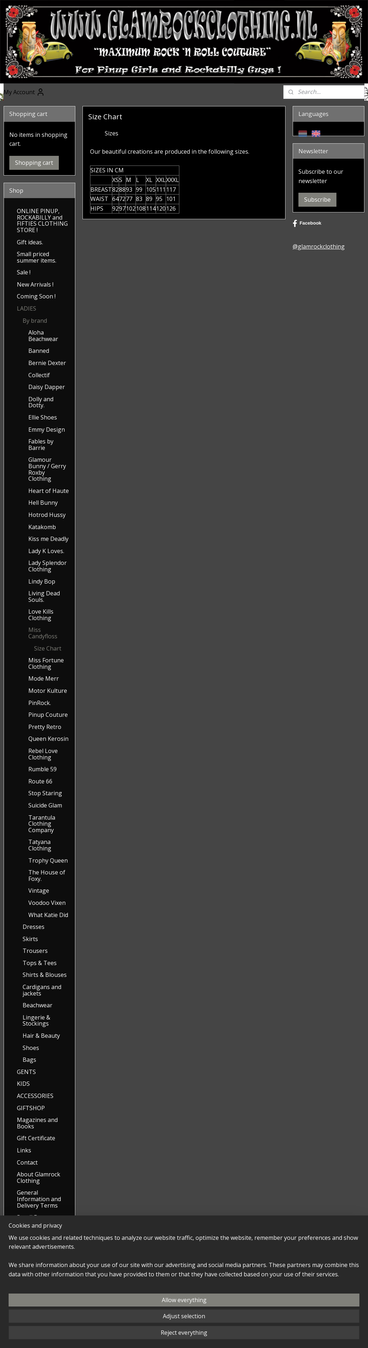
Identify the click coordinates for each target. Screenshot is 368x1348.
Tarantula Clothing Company (41, 824)
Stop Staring (45, 793)
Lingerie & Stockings (36, 1020)
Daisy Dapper (46, 387)
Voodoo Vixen (47, 903)
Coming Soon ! (36, 296)
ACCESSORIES (35, 1096)
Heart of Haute (48, 491)
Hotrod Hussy (47, 515)
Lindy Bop (41, 581)
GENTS (26, 1072)
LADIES (26, 308)
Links (24, 1150)
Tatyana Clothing (39, 845)
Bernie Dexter (47, 363)
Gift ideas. (30, 242)
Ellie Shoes (42, 417)
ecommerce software (218, 1335)
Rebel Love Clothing (43, 754)
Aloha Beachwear (43, 335)
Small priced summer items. (36, 257)
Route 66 (40, 781)
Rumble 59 (42, 769)
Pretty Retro (44, 727)
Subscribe (317, 199)
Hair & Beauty (41, 1036)
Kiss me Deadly (48, 539)
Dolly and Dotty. (40, 402)
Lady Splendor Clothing (47, 566)
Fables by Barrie (40, 444)
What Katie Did (48, 915)
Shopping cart (34, 163)
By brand (35, 321)
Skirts (30, 939)
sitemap (174, 1335)
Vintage (38, 890)
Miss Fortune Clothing (46, 663)
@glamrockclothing (319, 246)
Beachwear (37, 1005)
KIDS (23, 1084)
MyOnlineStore (281, 1335)
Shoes (31, 1048)
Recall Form (32, 1217)
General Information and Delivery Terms (39, 1199)
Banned (38, 351)
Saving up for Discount (35, 1232)
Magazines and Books (37, 1123)
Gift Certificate (36, 1138)
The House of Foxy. (46, 875)
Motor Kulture (47, 691)
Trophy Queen (48, 860)
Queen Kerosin (48, 739)
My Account (24, 92)
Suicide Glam (45, 805)
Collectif (39, 375)
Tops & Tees (40, 963)
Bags (29, 1060)
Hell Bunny (43, 503)
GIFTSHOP (31, 1108)
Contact (27, 1162)
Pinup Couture (48, 715)
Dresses (33, 927)
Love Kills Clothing (40, 615)
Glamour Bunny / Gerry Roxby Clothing (47, 469)
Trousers (35, 951)
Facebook (307, 223)
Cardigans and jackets (42, 990)
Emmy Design (46, 429)
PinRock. (39, 703)
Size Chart (47, 648)
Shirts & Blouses (45, 975)
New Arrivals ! (35, 284)
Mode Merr (43, 678)
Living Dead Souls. (44, 596)
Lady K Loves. (46, 551)
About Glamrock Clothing (38, 1177)
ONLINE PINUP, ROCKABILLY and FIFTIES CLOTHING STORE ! (42, 220)
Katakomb (42, 527)
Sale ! (23, 272)
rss (189, 1335)
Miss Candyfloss (42, 633)
